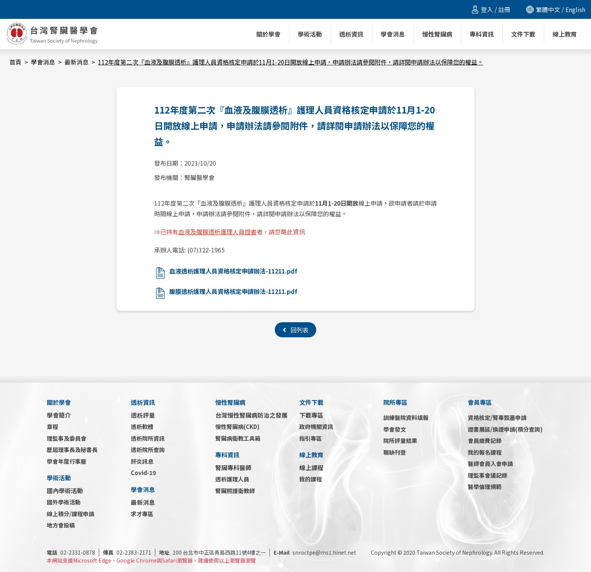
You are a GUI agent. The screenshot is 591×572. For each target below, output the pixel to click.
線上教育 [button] (565, 33)
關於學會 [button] (268, 33)
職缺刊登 (394, 452)
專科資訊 (227, 454)
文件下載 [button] (523, 33)
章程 (52, 427)
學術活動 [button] (310, 33)
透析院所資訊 (148, 438)
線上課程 (311, 467)
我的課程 (310, 479)
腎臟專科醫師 (233, 467)
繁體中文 (548, 9)
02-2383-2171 (127, 552)
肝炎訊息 (142, 461)
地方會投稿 (61, 525)
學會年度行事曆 (66, 461)
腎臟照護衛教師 (235, 491)
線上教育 (311, 454)
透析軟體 (142, 427)
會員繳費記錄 (485, 440)
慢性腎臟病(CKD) (237, 427)
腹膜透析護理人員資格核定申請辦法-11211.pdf (233, 291)
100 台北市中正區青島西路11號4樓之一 (212, 552)
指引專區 (310, 438)
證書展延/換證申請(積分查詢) (505, 429)
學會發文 (394, 429)
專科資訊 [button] (482, 33)
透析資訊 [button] (351, 33)
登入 (487, 9)
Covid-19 (143, 473)
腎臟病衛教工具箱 (237, 438)
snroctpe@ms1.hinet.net (315, 552)
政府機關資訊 (316, 427)
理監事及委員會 (66, 438)
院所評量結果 (400, 440)
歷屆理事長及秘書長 (72, 450)
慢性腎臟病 (230, 402)
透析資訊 (143, 402)
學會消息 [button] (393, 33)
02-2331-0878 (71, 552)
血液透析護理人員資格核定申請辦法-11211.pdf (233, 270)
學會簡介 (59, 415)
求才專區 (142, 514)
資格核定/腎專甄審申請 (497, 417)
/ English (572, 9)
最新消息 (76, 61)
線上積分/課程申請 (70, 514)
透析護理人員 (232, 479)
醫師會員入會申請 (490, 463)
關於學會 (59, 402)
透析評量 (143, 415)
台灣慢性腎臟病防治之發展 (251, 415)
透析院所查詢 (148, 450)
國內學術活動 (65, 490)
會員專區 (480, 402)
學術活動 (59, 477)
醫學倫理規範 (485, 487)
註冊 (504, 9)
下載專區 (311, 415)
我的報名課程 (485, 452)
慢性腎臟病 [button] (437, 33)
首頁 (15, 61)
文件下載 (311, 402)
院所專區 (395, 402)
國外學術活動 (64, 502)
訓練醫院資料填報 (406, 417)
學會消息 (43, 61)
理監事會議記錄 (487, 475)
